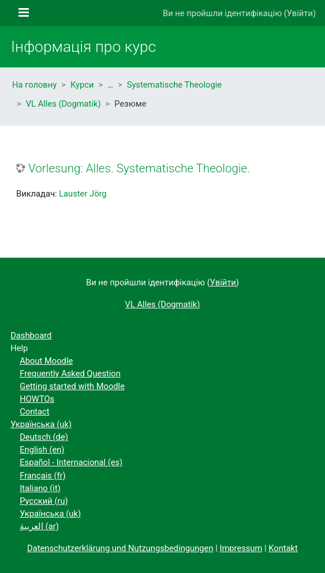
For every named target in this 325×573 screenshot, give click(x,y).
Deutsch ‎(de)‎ (44, 437)
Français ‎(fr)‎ (43, 475)
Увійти (300, 13)
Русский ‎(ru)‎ (44, 501)
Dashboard (30, 335)
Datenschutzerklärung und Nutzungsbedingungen (120, 548)
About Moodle (46, 361)
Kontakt (283, 548)
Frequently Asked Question (70, 373)
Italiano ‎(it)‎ (40, 488)
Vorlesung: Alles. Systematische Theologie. (139, 168)
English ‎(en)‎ (42, 449)
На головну (34, 85)
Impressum (240, 548)
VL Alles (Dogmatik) (63, 104)
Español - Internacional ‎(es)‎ (71, 462)
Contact (34, 411)
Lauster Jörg (82, 194)
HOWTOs (37, 399)
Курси (82, 85)
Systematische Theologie (174, 85)
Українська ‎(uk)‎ (41, 424)
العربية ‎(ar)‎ (39, 526)
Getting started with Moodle (72, 386)
